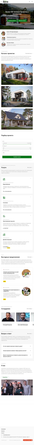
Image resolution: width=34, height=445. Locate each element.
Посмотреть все (29, 53)
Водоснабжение (6, 184)
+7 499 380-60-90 (6, 434)
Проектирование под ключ (9, 221)
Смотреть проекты (12, 20)
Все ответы (30, 333)
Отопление (5, 202)
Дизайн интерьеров (7, 239)
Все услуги (30, 167)
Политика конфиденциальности (15, 440)
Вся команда (30, 308)
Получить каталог (22, 20)
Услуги (2, 432)
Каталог (3, 431)
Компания (3, 429)
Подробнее (5, 377)
